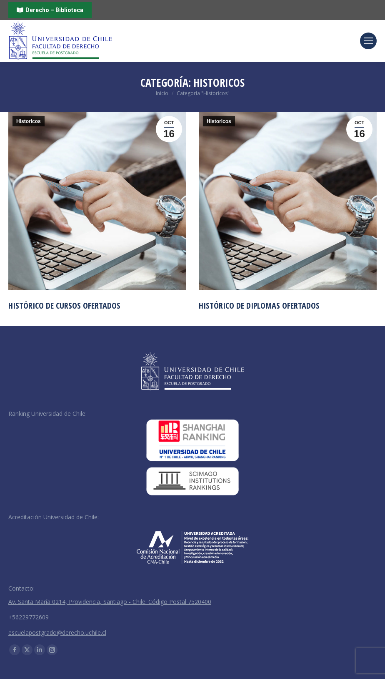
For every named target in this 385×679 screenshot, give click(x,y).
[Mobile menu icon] (368, 41)
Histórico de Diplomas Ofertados (259, 305)
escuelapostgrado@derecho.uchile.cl (57, 632)
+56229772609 (28, 617)
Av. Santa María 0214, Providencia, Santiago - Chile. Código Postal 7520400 (109, 602)
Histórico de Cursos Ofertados (64, 305)
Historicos (28, 121)
